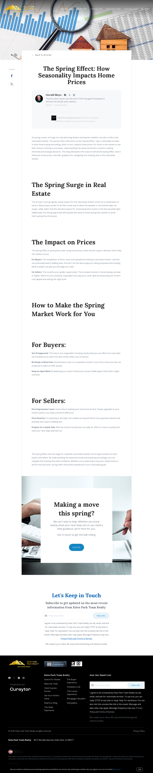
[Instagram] (24, 677)
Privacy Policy (139, 731)
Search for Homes (52, 679)
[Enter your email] (70, 615)
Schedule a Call (73, 687)
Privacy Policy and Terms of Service (76, 638)
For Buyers (81, 9)
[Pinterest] (19, 677)
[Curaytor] (20, 691)
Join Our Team (113, 9)
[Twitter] (14, 677)
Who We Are (66, 9)
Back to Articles (43, 54)
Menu (145, 9)
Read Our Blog (50, 703)
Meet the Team (51, 683)
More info (116, 769)
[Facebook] (9, 677)
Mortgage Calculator (76, 698)
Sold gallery (72, 703)
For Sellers (96, 9)
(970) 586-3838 (131, 9)
